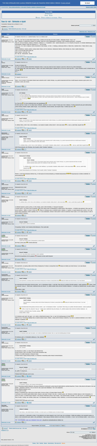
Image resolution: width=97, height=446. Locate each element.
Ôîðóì (38, 443)
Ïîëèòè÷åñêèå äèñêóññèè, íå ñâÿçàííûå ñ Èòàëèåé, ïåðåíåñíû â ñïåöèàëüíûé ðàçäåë (27, 7)
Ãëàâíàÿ (34, 443)
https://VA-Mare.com (31, 56)
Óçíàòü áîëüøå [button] (65, 3)
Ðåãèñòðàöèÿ (48, 13)
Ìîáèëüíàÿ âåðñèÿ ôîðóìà (91, 7)
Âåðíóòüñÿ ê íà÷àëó (6, 59)
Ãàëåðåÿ (41, 443)
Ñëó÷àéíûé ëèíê (58, 443)
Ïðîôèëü (38, 17)
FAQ (46, 15)
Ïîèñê (50, 15)
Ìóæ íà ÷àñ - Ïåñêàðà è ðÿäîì (13, 22)
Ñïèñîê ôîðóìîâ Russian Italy (15, 28)
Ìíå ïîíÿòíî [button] (87, 3)
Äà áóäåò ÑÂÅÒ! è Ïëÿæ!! (21, 56)
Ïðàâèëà (45, 443)
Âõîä (60, 17)
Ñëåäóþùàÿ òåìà (91, 31)
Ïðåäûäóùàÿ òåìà (83, 31)
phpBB (5, 445)
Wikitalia (63, 443)
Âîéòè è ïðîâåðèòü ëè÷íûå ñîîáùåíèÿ (49, 17)
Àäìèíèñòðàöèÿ (51, 443)
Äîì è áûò (24, 28)
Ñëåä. (12, 26)
